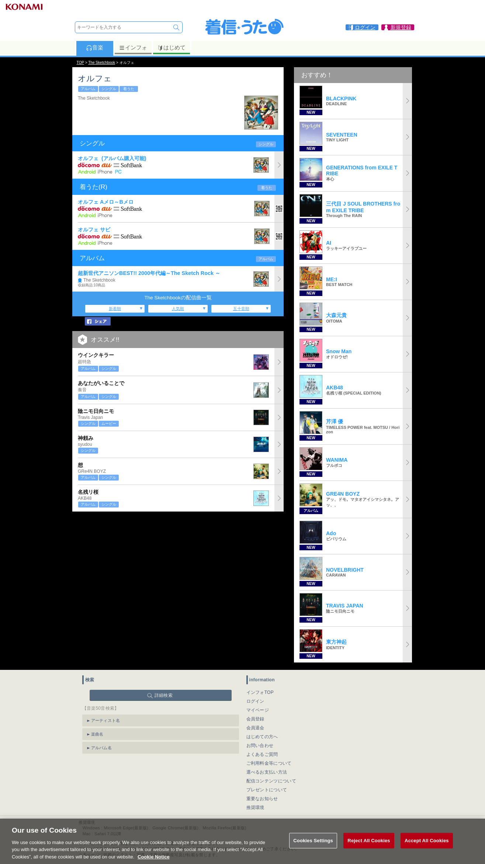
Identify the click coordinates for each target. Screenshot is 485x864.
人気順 (178, 308)
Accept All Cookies (427, 848)
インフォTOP (260, 692)
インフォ (133, 47)
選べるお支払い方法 (266, 772)
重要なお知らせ (262, 798)
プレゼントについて (266, 789)
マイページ (257, 710)
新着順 (115, 308)
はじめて (171, 47)
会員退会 (255, 727)
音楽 (94, 47)
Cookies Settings (313, 848)
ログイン (255, 701)
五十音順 (241, 308)
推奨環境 (255, 807)
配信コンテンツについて (271, 781)
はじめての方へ (262, 736)
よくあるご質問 (262, 754)
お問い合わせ (260, 745)
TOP (80, 63)
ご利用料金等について (269, 763)
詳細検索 (164, 695)
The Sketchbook (101, 63)
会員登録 (255, 719)
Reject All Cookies (368, 848)
